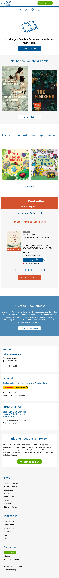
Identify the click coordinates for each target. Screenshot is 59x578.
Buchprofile (9, 504)
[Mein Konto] (26, 9)
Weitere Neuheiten (29, 117)
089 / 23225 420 (11, 423)
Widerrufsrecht (9, 395)
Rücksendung (21, 395)
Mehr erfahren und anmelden (29, 328)
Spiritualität (9, 528)
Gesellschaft (9, 521)
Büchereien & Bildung (13, 560)
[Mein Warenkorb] (38, 9)
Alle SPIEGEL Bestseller (29, 277)
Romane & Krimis (11, 483)
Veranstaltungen (10, 563)
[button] (15, 270)
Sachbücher (9, 490)
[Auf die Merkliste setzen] (45, 260)
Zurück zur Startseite (29, 49)
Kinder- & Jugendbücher (14, 487)
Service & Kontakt (10, 366)
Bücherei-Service (11, 507)
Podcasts (7, 532)
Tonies (6, 493)
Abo (5, 538)
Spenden (10, 553)
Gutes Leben (9, 525)
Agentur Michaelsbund (13, 566)
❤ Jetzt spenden (45, 3)
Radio (6, 535)
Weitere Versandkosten (12, 393)
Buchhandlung (10, 570)
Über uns (7, 556)
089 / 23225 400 (11, 361)
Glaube (7, 500)
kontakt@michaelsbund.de (15, 358)
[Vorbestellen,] (33, 260)
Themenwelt (9, 497)
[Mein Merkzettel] (32, 9)
